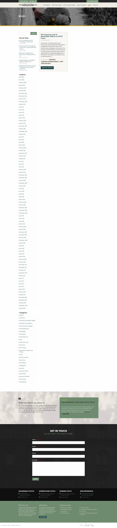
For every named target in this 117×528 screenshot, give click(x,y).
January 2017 (22, 294)
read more (87, 411)
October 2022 (22, 128)
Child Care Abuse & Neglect (26, 326)
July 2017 (21, 278)
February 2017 (22, 292)
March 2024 (22, 85)
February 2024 (22, 88)
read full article (47, 68)
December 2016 (23, 297)
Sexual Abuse (22, 373)
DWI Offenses (22, 363)
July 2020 (21, 188)
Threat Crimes (22, 379)
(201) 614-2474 (85, 497)
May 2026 (21, 77)
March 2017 (22, 289)
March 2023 (22, 118)
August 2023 (22, 104)
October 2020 (22, 180)
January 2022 (22, 150)
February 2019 (22, 226)
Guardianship (64, 511)
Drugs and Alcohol (84, 507)
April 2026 (21, 79)
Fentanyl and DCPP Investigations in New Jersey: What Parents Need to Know (27, 47)
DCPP (61, 61)
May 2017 (21, 283)
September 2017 (23, 273)
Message (37, 460)
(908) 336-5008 (44, 497)
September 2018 (23, 240)
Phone (34, 453)
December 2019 (23, 207)
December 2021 (23, 153)
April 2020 (21, 196)
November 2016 (23, 300)
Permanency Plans (23, 371)
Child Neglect (22, 331)
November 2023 (23, 96)
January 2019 (22, 229)
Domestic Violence (23, 357)
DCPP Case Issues (45, 63)
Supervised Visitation (24, 376)
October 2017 (22, 270)
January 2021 (22, 172)
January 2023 (22, 123)
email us (33, 1)
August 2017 (22, 275)
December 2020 (23, 175)
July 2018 (21, 245)
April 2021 (21, 167)
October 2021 (22, 156)
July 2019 (21, 216)
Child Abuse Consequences (25, 323)
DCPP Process (22, 347)
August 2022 (22, 134)
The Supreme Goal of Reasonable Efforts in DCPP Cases (52, 36)
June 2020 (21, 191)
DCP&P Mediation (65, 513)
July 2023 (21, 107)
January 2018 (22, 262)
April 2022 (21, 142)
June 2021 (21, 164)
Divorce (21, 354)
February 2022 (22, 147)
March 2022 (22, 145)
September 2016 (23, 305)
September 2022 (23, 131)
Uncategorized (22, 382)
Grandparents (22, 365)
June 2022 (21, 139)
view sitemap (43, 517)
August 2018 (22, 243)
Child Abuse (52, 59)
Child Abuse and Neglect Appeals (49, 61)
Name (36, 440)
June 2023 (21, 109)
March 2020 (22, 199)
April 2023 (21, 115)
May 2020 (21, 194)
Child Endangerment (24, 328)
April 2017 (21, 286)
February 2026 (22, 82)
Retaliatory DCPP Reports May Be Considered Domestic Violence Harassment (27, 67)
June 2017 (21, 281)
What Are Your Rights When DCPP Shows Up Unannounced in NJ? (27, 54)
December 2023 (23, 93)
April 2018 (21, 254)
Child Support (22, 334)
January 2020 (22, 205)
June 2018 (21, 248)
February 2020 (22, 202)
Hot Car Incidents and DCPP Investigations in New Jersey (26, 41)
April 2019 (21, 221)
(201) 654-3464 (64, 497)
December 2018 (23, 232)
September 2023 (23, 101)
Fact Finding (83, 511)
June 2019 (21, 218)
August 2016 (22, 308)
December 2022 (23, 126)
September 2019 (23, 213)
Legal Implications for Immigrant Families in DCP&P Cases (27, 61)
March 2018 (22, 256)
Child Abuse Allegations (66, 507)
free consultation (92, 1)
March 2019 (22, 224)
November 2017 (23, 267)
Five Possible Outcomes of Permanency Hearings (89, 513)
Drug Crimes (22, 360)
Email (36, 446)
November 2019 (23, 210)
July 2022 (21, 137)
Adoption (21, 315)
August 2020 (22, 186)
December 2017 (23, 264)
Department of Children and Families (26, 351)
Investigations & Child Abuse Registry (88, 509)
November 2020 (23, 177)
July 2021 (21, 161)
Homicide (21, 368)
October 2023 (22, 99)
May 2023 (21, 112)
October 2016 (22, 303)
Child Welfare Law (23, 337)
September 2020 (23, 183)
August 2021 (22, 158)
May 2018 (21, 251)
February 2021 (22, 169)
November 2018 (23, 235)
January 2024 (22, 90)
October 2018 (22, 237)
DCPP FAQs (22, 345)
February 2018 (22, 259)
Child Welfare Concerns (66, 509)
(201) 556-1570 (23, 497)
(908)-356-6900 (24, 1)
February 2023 (22, 120)
